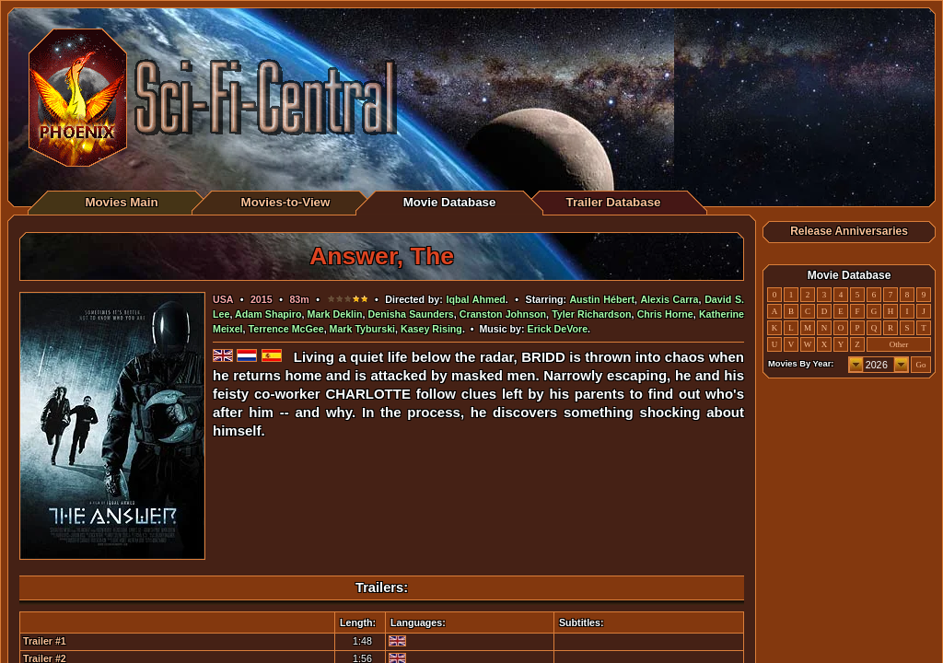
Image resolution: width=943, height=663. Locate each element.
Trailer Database (613, 202)
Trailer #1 (44, 640)
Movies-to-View (286, 202)
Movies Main (121, 202)
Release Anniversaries (849, 231)
